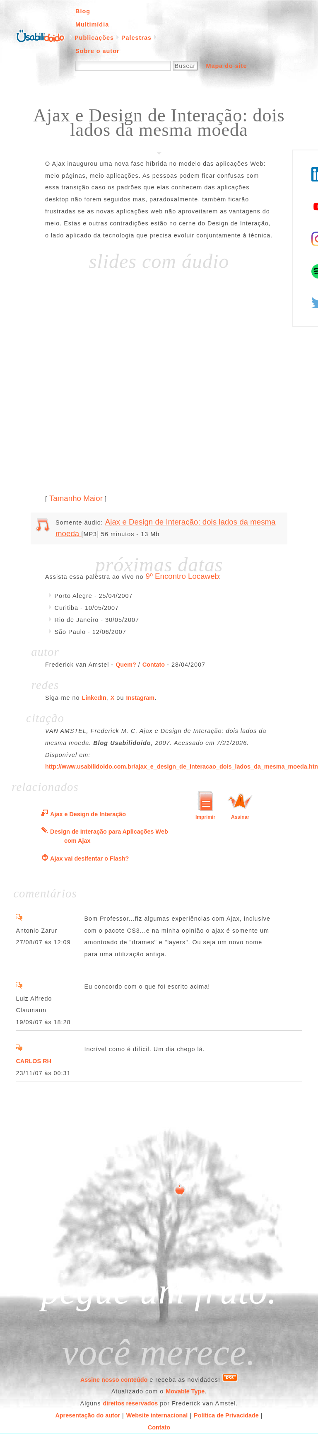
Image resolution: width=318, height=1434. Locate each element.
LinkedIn (94, 697)
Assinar (240, 817)
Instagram (140, 697)
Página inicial (40, 35)
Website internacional (157, 1415)
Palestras (136, 37)
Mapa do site (226, 66)
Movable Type (185, 1391)
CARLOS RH (33, 1061)
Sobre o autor (97, 51)
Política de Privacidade (226, 1415)
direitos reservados (130, 1403)
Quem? (126, 664)
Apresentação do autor (87, 1415)
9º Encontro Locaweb (182, 576)
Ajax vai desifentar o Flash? (89, 858)
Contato (153, 664)
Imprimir (205, 817)
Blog (82, 11)
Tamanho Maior (76, 498)
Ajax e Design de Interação (88, 814)
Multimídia (92, 24)
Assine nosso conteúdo (113, 1379)
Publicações (94, 37)
